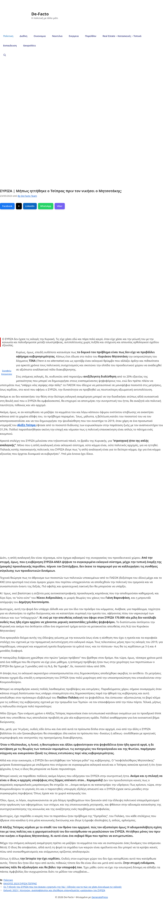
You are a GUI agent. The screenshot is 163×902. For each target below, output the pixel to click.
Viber (59, 206)
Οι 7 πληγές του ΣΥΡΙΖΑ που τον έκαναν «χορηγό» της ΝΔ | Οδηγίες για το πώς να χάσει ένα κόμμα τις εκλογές (63, 886)
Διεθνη (23, 36)
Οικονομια (40, 36)
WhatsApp (45, 206)
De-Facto (40, 14)
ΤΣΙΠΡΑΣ (32, 883)
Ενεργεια (74, 36)
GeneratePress (100, 897)
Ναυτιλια (57, 36)
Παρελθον (90, 36)
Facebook (7, 206)
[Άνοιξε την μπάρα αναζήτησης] (4, 55)
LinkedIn (30, 206)
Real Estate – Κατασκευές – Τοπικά (122, 36)
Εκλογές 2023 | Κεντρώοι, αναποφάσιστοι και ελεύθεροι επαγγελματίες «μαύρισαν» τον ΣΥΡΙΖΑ (54, 890)
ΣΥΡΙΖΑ (23, 883)
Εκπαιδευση (10, 45)
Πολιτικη (8, 36)
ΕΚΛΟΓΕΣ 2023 (11, 883)
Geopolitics (29, 45)
